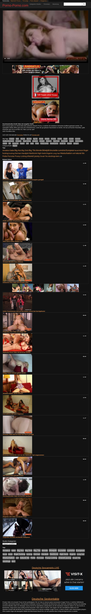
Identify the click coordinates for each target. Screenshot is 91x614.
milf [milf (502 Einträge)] (73, 153)
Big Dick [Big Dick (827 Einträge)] (25, 150)
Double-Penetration (8, 141)
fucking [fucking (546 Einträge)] (11, 153)
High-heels (56, 141)
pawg (32, 143)
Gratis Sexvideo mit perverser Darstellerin (15, 221)
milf (10, 143)
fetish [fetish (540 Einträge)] (81, 150)
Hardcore (48, 141)
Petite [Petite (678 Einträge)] (4, 156)
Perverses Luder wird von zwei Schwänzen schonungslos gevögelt (23, 179)
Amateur (11, 138)
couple (65, 138)
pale (27, 143)
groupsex (35, 141)
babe (17, 138)
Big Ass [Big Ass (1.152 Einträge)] (18, 150)
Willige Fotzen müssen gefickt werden (14, 373)
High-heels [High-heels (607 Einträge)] (42, 153)
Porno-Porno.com (15, 5)
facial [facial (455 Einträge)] (77, 150)
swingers (76, 143)
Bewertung (56, 4)
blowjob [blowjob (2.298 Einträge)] (46, 150)
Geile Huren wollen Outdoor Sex (12, 241)
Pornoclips (25, 1)
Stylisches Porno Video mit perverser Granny (16, 352)
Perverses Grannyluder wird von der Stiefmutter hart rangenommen (23, 455)
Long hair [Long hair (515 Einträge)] (56, 153)
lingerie (71, 141)
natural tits (15, 143)
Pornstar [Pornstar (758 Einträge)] (11, 156)
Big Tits (35, 138)
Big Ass (23, 138)
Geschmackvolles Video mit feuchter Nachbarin (17, 496)
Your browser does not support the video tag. (45, 37)
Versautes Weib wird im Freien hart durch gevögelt (18, 434)
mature (5, 143)
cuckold (71, 138)
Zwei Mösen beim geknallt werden (13, 475)
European (18, 141)
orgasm (22, 143)
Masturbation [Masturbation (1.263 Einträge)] (66, 153)
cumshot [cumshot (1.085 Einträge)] (61, 150)
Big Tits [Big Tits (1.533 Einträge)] (32, 150)
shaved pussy (54, 143)
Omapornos (43, 1)
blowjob (47, 138)
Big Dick (29, 138)
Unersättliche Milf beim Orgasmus (13, 414)
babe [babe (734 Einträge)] (12, 150)
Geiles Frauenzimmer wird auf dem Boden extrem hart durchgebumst (24, 311)
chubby (60, 138)
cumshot (77, 138)
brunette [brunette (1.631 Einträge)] (54, 150)
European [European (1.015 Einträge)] (70, 150)
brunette (53, 138)
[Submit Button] (84, 4)
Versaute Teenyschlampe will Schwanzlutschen (17, 200)
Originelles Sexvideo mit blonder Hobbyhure (16, 537)
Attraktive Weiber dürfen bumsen (13, 393)
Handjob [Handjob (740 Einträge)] (25, 153)
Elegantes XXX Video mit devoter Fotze (15, 516)
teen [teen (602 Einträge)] (57, 156)
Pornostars (47, 4)
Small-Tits (62, 143)
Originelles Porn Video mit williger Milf (14, 332)
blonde (41, 138)
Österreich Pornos (15, 1)
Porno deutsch (34, 1)
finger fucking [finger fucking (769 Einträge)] (19, 554)
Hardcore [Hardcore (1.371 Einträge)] (33, 153)
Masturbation (79, 141)
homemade (64, 141)
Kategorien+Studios (35, 4)
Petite (37, 143)
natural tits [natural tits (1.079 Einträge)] (79, 153)
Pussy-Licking (44, 143)
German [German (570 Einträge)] (18, 153)
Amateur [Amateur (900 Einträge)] (6, 150)
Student (69, 143)
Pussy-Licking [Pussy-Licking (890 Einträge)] (21, 156)
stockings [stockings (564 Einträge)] (52, 156)
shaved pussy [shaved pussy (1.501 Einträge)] (33, 156)
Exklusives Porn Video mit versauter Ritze (15, 282)
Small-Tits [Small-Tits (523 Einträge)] (44, 156)
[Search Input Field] (73, 4)
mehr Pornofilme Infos (8, 131)
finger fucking (27, 141)
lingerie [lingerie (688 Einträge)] (49, 153)
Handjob (42, 141)
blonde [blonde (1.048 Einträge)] (39, 150)
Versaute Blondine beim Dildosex (13, 262)
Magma (15, 145)
